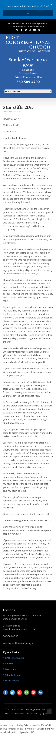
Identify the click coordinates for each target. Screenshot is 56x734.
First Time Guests (14, 657)
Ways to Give (12, 680)
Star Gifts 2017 (18, 107)
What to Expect (13, 674)
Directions (28, 69)
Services (9, 663)
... (28, 13)
